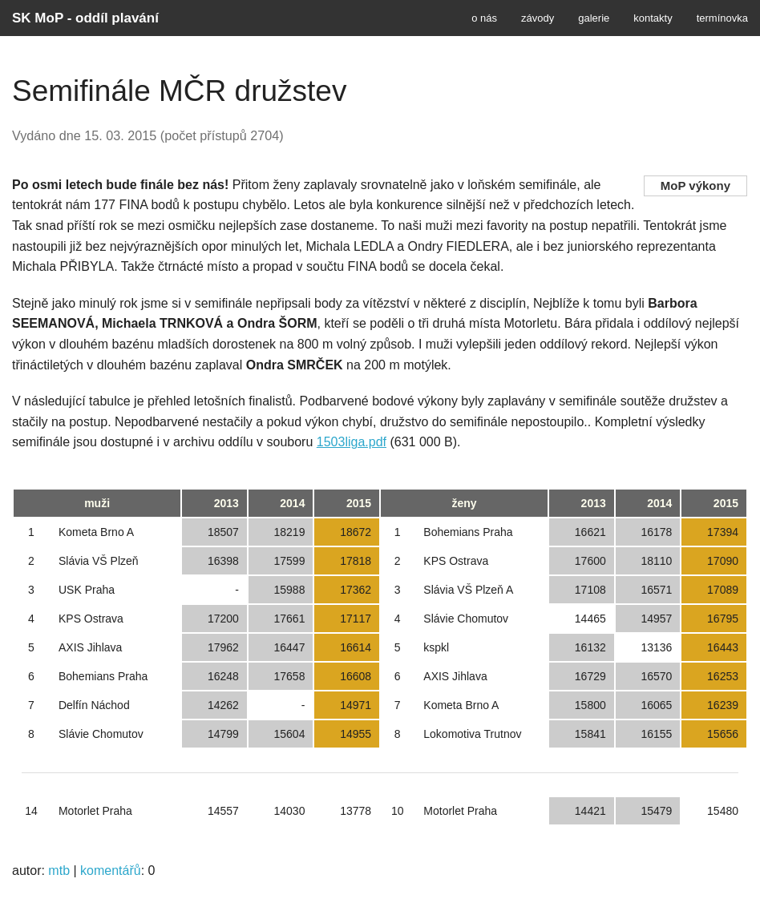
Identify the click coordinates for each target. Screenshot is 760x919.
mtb (59, 870)
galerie (593, 18)
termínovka (722, 18)
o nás (484, 18)
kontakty (652, 18)
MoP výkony (695, 185)
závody (537, 18)
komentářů (110, 870)
